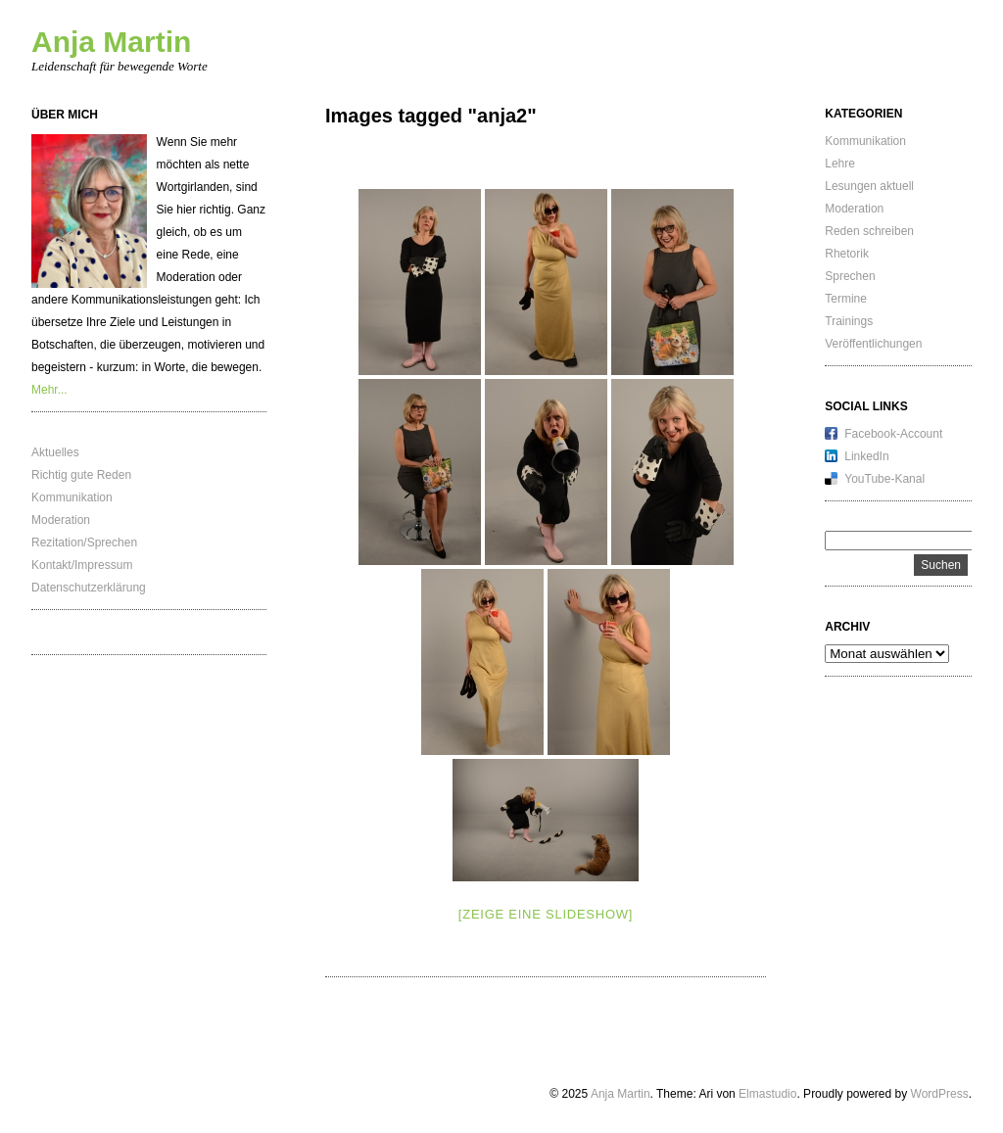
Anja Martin (111, 41)
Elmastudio (767, 1094)
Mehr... (49, 390)
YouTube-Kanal (884, 479)
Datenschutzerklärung (88, 587)
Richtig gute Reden (81, 475)
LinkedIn (866, 456)
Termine (846, 299)
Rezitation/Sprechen (84, 542)
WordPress (940, 1094)
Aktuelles (55, 452)
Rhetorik (847, 253)
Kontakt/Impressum (81, 565)
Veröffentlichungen (873, 344)
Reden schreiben (869, 231)
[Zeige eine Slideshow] (545, 914)
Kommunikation (72, 497)
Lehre (840, 163)
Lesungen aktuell (869, 186)
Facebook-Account (893, 434)
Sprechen (850, 276)
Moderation (60, 520)
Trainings (849, 321)
